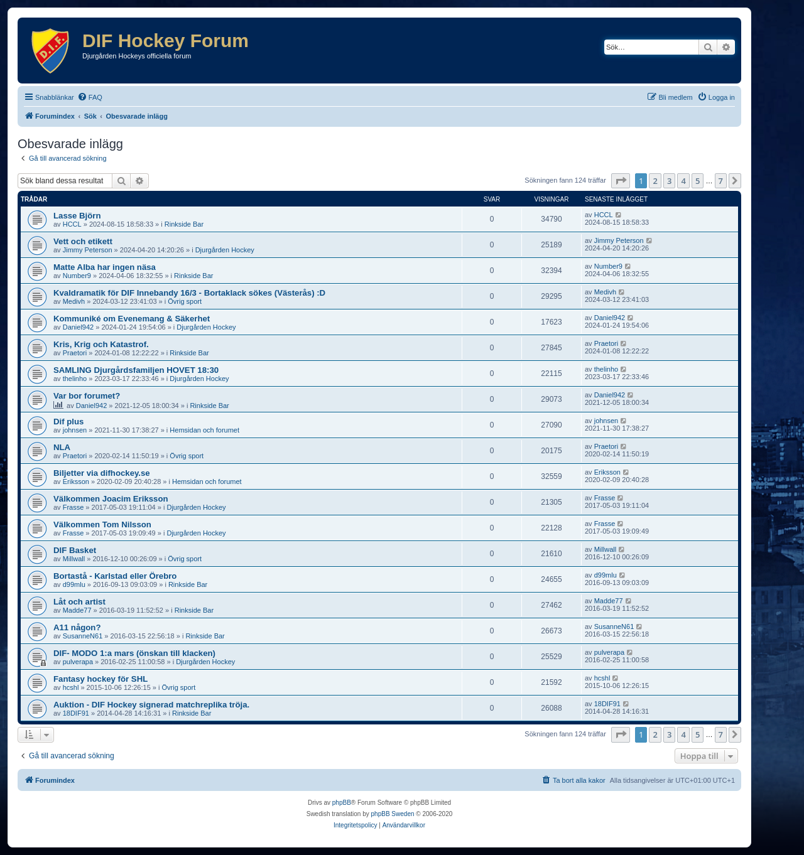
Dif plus (68, 421)
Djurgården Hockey (224, 250)
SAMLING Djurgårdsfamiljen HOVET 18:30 (136, 370)
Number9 (77, 275)
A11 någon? (76, 627)
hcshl (71, 687)
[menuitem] (89, 97)
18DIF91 (76, 713)
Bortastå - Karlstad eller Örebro (115, 576)
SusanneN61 (83, 636)
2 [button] (655, 180)
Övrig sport (185, 301)
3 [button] (669, 180)
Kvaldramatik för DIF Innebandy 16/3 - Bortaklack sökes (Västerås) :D (189, 293)
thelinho (75, 378)
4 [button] (683, 180)
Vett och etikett (82, 241)
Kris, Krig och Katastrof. (101, 344)
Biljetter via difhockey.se (101, 473)
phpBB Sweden (393, 813)
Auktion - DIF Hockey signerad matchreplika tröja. (151, 704)
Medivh (74, 301)
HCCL (72, 224)
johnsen (75, 430)
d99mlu (74, 584)
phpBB (341, 802)
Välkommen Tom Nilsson (102, 524)
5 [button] (697, 180)
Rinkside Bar (184, 224)
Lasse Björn (77, 215)
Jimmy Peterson (87, 250)
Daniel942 (78, 327)
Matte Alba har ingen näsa (104, 267)
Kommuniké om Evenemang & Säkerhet (131, 318)
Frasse (73, 507)
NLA (61, 447)
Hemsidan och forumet (204, 430)
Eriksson (76, 481)
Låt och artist (79, 601)
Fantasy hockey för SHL (100, 679)
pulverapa (78, 661)
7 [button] (721, 180)
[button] (620, 180)
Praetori (75, 353)
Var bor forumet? (86, 396)
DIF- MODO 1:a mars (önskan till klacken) (134, 653)
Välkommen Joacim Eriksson (110, 498)
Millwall (74, 558)
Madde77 (77, 610)
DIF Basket (74, 550)
